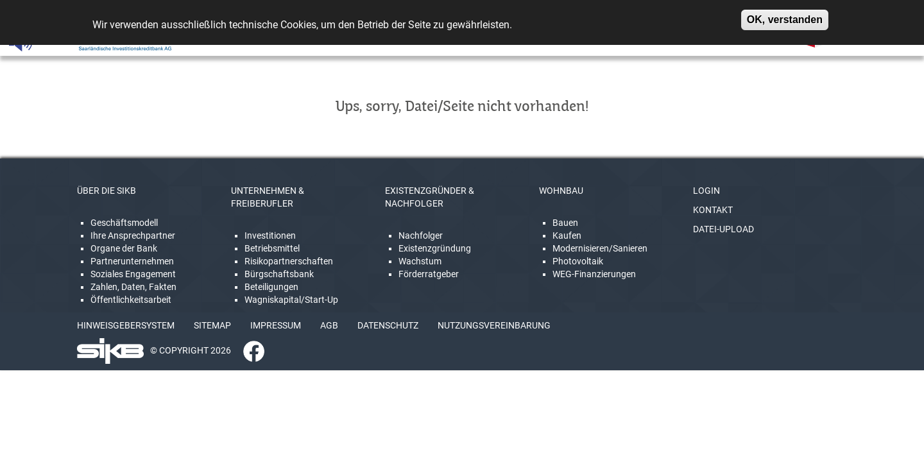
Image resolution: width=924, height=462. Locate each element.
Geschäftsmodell (124, 223)
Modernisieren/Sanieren (599, 248)
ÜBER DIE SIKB (106, 190)
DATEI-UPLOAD (723, 229)
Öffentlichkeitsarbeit (130, 300)
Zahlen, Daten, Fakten (133, 287)
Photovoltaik (577, 261)
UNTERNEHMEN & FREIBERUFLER (267, 197)
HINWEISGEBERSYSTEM (126, 325)
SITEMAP (212, 325)
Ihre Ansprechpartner (132, 235)
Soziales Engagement (133, 274)
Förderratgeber (428, 274)
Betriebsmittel (272, 248)
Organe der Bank (123, 248)
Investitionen (270, 235)
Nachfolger (420, 235)
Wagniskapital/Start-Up (291, 300)
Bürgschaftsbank (279, 274)
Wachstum (419, 261)
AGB (329, 325)
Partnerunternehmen (132, 261)
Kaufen (566, 235)
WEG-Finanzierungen (594, 274)
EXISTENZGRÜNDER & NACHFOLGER (429, 197)
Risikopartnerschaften (288, 261)
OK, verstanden (785, 15)
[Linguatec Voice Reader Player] (49, 41)
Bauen (565, 223)
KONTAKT (713, 210)
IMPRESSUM (275, 325)
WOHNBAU (561, 190)
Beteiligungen (271, 287)
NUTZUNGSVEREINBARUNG (494, 325)
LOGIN (706, 190)
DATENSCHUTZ (387, 325)
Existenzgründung (434, 248)
